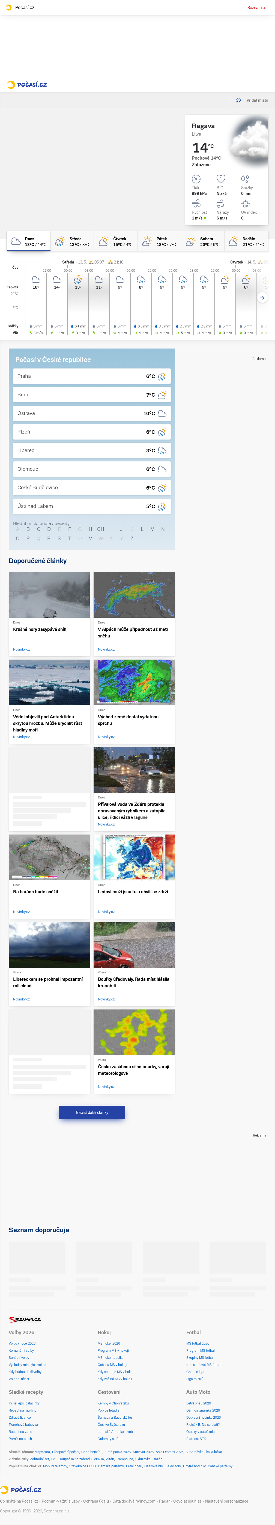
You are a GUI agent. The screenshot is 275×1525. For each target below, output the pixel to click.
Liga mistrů (194, 1379)
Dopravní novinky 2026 (203, 1417)
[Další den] (262, 297)
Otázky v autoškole (200, 1432)
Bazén (157, 1459)
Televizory (173, 1466)
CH (100, 529)
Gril (53, 1459)
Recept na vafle (20, 1432)
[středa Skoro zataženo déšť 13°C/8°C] (72, 241)
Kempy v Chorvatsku (113, 1403)
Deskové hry (154, 1466)
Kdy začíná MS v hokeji (115, 1379)
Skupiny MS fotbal (200, 1358)
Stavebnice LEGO (82, 1466)
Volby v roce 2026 (22, 1343)
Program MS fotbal (200, 1351)
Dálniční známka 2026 (203, 1410)
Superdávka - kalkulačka (204, 1452)
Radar (164, 1501)
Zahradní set (39, 1459)
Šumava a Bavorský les (115, 1417)
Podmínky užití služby (61, 1501)
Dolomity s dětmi (110, 1439)
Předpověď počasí (65, 1452)
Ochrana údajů (96, 1501)
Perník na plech (20, 1439)
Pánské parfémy (220, 1466)
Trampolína (124, 1459)
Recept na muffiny (22, 1410)
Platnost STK (196, 1439)
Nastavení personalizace (226, 1501)
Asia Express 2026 (169, 1452)
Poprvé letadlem (110, 1410)
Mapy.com (42, 1452)
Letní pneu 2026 (198, 1403)
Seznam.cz (257, 7)
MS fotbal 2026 (197, 1343)
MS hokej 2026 (109, 1343)
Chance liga (195, 1372)
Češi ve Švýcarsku (111, 1425)
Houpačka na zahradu (75, 1459)
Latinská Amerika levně (115, 1432)
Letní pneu (134, 1466)
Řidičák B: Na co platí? (203, 1425)
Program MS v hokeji (113, 1351)
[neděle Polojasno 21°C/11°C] (246, 241)
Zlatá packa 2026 (117, 1452)
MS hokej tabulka (111, 1358)
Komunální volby (21, 1351)
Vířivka (99, 1459)
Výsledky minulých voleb (27, 1365)
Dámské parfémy (111, 1466)
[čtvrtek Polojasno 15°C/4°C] (116, 241)
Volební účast (19, 1379)
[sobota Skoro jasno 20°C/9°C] (203, 241)
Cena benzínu (91, 1452)
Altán (110, 1459)
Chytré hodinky (194, 1466)
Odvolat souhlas (187, 1501)
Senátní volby (19, 1358)
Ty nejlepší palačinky (24, 1403)
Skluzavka (143, 1459)
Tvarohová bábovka (23, 1425)
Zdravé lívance (20, 1417)
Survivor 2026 (143, 1452)
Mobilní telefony (55, 1466)
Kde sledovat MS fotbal (203, 1365)
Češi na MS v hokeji (112, 1365)
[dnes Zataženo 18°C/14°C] (28, 241)
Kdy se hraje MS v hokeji (116, 1372)
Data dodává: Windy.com (134, 1501)
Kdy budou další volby (25, 1372)
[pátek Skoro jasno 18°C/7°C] (159, 241)
